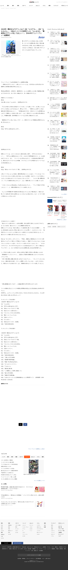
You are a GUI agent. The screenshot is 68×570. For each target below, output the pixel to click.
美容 (65, 548)
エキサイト (65, 2)
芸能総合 (10, 525)
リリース (60, 525)
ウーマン (41, 548)
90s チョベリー (40, 532)
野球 (16, 527)
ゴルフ (16, 530)
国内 (8, 5)
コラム (44, 5)
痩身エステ (36, 550)
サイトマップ (60, 534)
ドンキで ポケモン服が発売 (7, 462)
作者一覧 (60, 527)
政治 (2, 528)
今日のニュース (64, 5)
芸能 (18, 5)
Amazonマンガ (55, 201)
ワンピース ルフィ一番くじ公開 (8, 476)
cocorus (25, 548)
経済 (2, 527)
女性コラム (39, 527)
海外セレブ (10, 530)
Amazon (49, 226)
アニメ (50, 200)
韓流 (9, 532)
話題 (45, 527)
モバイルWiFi (20, 548)
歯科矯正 (61, 548)
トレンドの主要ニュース (39, 480)
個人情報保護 (38, 558)
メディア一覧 (60, 528)
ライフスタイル (40, 528)
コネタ (31, 527)
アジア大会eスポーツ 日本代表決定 (9, 464)
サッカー (17, 528)
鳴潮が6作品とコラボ (6, 466)
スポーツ (24, 5)
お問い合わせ (47, 558)
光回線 (10, 548)
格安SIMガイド (5, 548)
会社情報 (19, 558)
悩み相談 (29, 548)
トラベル (38, 530)
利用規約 (23, 558)
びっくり (31, 525)
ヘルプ (43, 558)
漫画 (49, 5)
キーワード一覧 (61, 530)
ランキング (56, 5)
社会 (2, 525)
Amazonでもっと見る (61, 219)
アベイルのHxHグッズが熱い (8, 468)
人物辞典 (60, 532)
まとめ (2, 530)
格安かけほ (15, 548)
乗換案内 (53, 548)
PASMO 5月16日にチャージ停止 (8, 474)
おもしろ (37, 5)
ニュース (2, 5)
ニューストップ (59, 2)
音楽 (9, 528)
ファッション (25, 534)
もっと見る (64, 194)
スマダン (38, 525)
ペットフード (27, 550)
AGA (32, 550)
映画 (9, 527)
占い (37, 548)
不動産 (57, 548)
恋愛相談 (33, 548)
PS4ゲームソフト (64, 201)
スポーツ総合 (17, 525)
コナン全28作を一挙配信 (7, 460)
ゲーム (24, 528)
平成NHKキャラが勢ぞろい (7, 472)
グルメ (24, 532)
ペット (31, 530)
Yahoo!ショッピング (61, 226)
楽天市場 (54, 226)
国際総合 (2, 534)
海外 (13, 5)
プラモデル (60, 200)
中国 (2, 536)
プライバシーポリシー (30, 558)
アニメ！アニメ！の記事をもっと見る (36, 448)
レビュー (24, 525)
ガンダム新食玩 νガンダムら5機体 (9, 479)
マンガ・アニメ (25, 527)
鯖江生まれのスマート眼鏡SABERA (9, 470)
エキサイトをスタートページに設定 (34, 555)
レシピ (45, 548)
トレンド (31, 5)
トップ (3, 456)
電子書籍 (41, 550)
